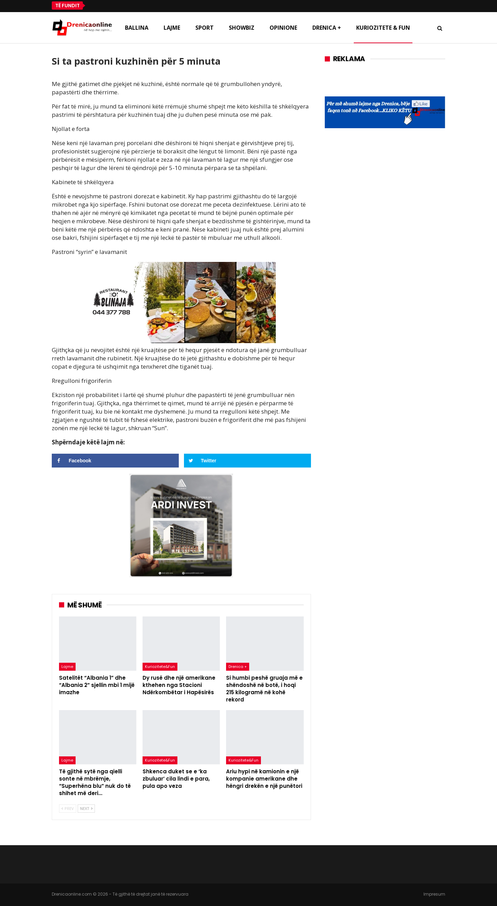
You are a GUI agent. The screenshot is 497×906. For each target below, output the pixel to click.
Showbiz (241, 27)
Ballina (136, 27)
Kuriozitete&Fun (160, 666)
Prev (67, 808)
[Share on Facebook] (115, 461)
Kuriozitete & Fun (383, 27)
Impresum (434, 894)
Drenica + (326, 27)
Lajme (172, 27)
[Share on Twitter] (247, 461)
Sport (204, 27)
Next (86, 808)
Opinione (283, 27)
